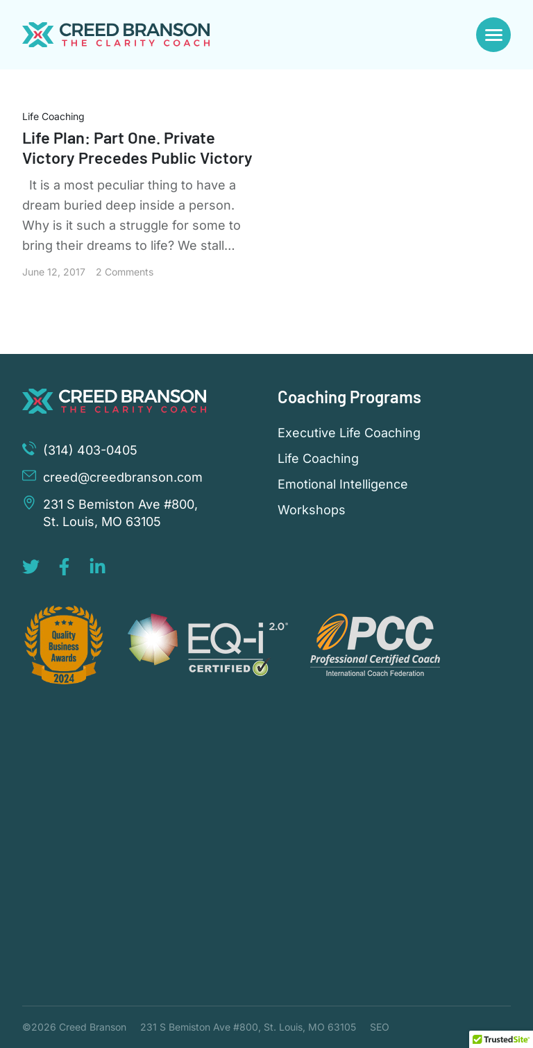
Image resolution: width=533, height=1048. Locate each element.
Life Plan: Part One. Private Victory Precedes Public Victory (138, 147)
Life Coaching (53, 116)
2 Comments (124, 272)
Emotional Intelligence (343, 484)
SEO (379, 1027)
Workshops (312, 510)
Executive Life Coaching (349, 433)
